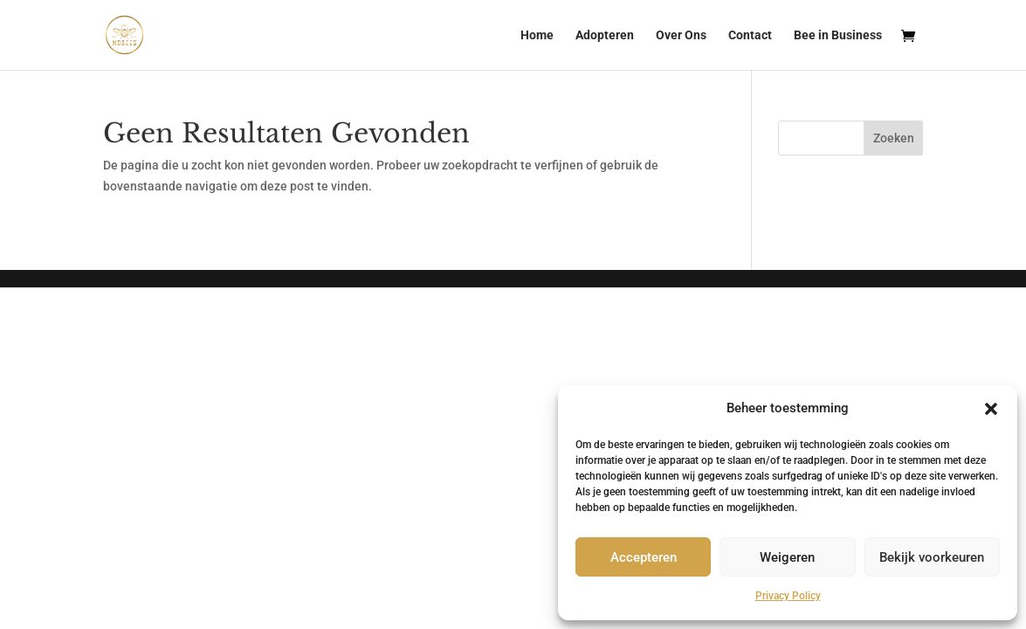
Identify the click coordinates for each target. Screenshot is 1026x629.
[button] (991, 409)
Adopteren (604, 35)
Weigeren (787, 557)
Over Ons (681, 35)
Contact (750, 35)
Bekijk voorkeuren (931, 557)
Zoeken (893, 138)
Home (537, 35)
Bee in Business (838, 35)
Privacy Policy (788, 596)
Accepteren (643, 557)
